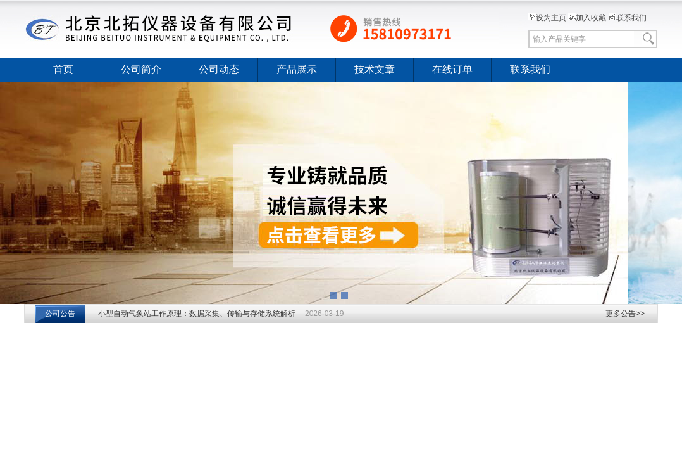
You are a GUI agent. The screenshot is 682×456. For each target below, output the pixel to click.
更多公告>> (625, 313)
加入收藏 (587, 17)
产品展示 (296, 69)
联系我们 (628, 17)
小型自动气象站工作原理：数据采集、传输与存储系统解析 (196, 313)
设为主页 (547, 17)
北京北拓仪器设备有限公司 (262, 29)
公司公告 (60, 313)
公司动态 (219, 69)
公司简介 (141, 69)
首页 (63, 69)
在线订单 (452, 69)
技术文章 (374, 69)
